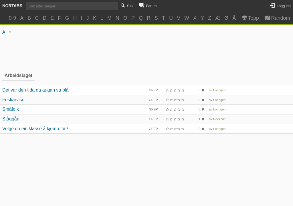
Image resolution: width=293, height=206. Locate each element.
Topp (250, 18)
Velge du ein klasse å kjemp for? (35, 128)
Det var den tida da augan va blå (35, 90)
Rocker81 (220, 119)
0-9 (12, 18)
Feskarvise (13, 99)
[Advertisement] (146, 53)
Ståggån (10, 118)
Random (275, 18)
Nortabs (12, 5)
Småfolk (10, 109)
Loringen (219, 90)
